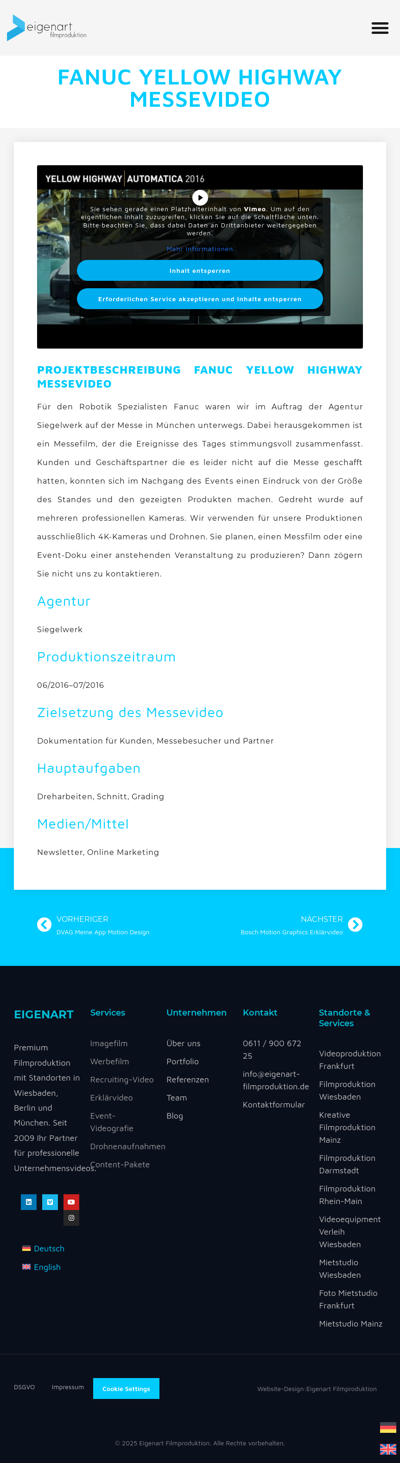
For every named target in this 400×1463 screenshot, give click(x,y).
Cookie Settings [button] (126, 1388)
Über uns (183, 1043)
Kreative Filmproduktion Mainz (347, 1127)
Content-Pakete (120, 1164)
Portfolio (182, 1061)
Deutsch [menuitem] (49, 1248)
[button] (380, 28)
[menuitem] (388, 1426)
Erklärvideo (111, 1097)
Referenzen (187, 1079)
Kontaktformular (274, 1104)
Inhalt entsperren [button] (200, 270)
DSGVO (33, 1387)
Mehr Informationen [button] (200, 248)
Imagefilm (109, 1043)
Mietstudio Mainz (350, 1323)
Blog (174, 1115)
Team (176, 1097)
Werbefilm (109, 1061)
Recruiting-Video (122, 1079)
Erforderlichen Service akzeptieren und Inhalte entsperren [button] (200, 299)
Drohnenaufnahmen (128, 1146)
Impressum (68, 1387)
